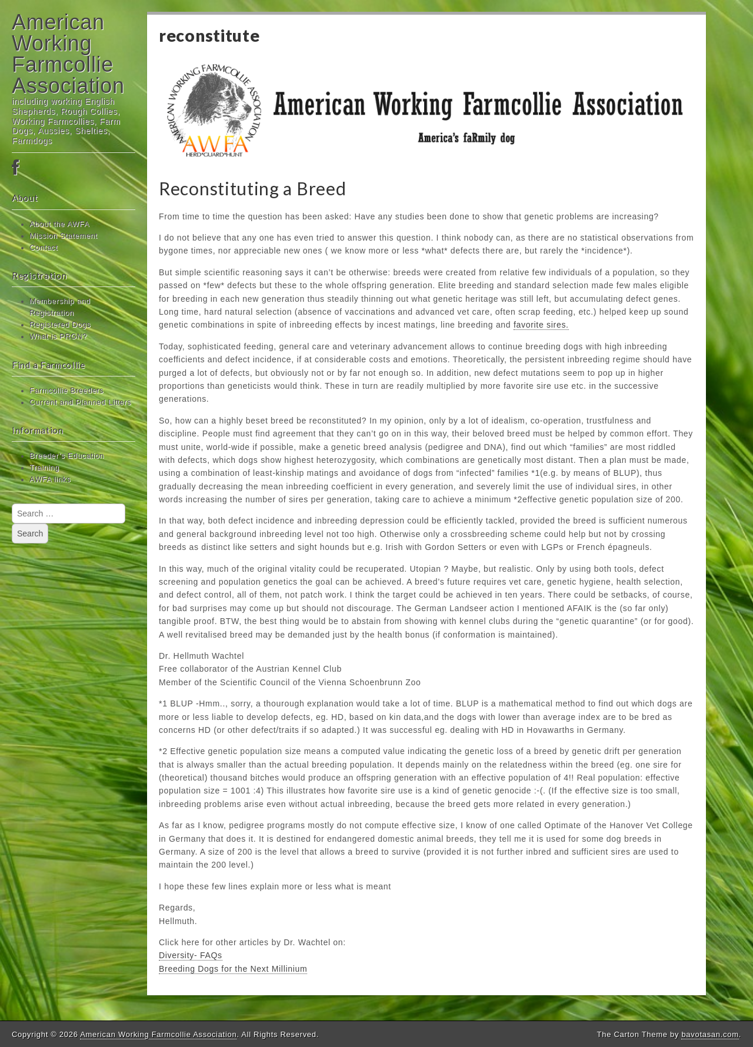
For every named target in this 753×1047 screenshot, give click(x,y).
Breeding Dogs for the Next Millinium (233, 968)
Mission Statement (63, 236)
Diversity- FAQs (190, 955)
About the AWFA (59, 224)
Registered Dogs (60, 325)
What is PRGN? (58, 336)
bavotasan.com (709, 1034)
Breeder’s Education (66, 456)
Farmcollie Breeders (66, 390)
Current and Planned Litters (80, 402)
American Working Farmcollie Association (68, 54)
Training (44, 468)
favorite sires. (541, 324)
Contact (43, 248)
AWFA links (50, 479)
